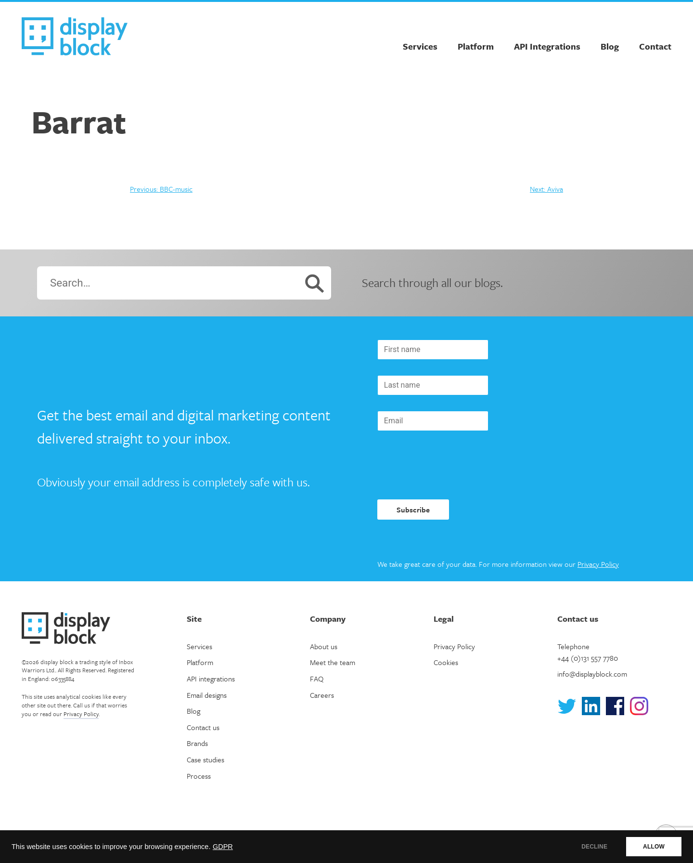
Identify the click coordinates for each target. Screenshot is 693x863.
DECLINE (594, 846)
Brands (197, 743)
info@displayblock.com (592, 673)
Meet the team (332, 662)
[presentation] (450, 465)
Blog (610, 46)
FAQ (316, 678)
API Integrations (547, 46)
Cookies (446, 662)
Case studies (205, 759)
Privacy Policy (598, 564)
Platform (476, 46)
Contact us (203, 727)
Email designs (207, 695)
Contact (655, 46)
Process (199, 776)
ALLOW (654, 846)
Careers (322, 695)
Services (420, 46)
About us (323, 646)
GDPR (223, 846)
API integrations (211, 678)
